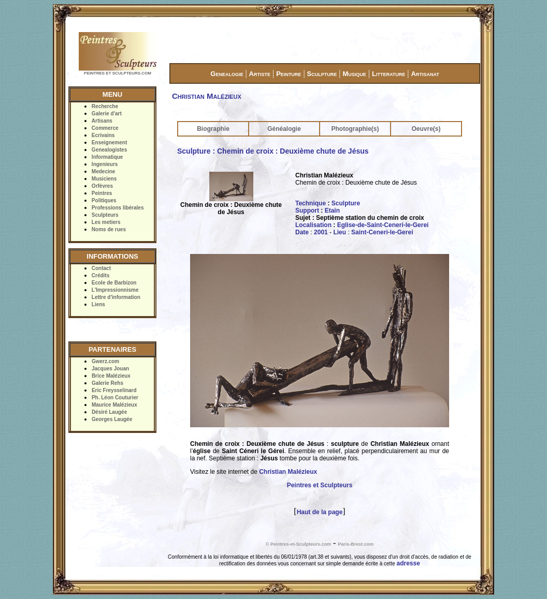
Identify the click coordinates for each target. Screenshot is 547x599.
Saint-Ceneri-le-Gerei (382, 232)
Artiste (259, 74)
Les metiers (106, 222)
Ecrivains (103, 135)
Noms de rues (109, 229)
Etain (332, 210)
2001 (321, 232)
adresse (408, 563)
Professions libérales (118, 208)
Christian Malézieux (288, 471)
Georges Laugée (112, 419)
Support (307, 210)
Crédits (100, 275)
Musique (354, 74)
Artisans (102, 121)
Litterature (388, 74)
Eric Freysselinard (114, 390)
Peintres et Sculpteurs (320, 485)
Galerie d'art (107, 113)
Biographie (213, 128)
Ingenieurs (105, 164)
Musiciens (104, 179)
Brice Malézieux (111, 376)
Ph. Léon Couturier (115, 397)
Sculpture (322, 74)
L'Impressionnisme (115, 290)
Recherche (105, 106)
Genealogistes (109, 150)
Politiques (104, 200)
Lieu (339, 232)
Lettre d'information (116, 297)
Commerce (105, 128)
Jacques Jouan (110, 368)
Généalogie (284, 128)
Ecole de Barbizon (114, 283)
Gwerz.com (105, 361)
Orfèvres (102, 186)
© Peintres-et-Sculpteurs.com (298, 544)
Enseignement (109, 142)
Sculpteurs (105, 215)
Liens (98, 304)
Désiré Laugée (109, 412)
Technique (310, 203)
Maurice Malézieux (114, 405)
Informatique (107, 157)
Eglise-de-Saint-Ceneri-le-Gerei (383, 225)
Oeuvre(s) (425, 128)
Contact (101, 268)
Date (302, 232)
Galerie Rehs (107, 383)
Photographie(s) (355, 128)
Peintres (102, 193)
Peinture (288, 74)
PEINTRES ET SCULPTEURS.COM (117, 73)
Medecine (104, 171)
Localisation (313, 225)
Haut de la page (320, 512)
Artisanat (425, 74)
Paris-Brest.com (355, 544)
